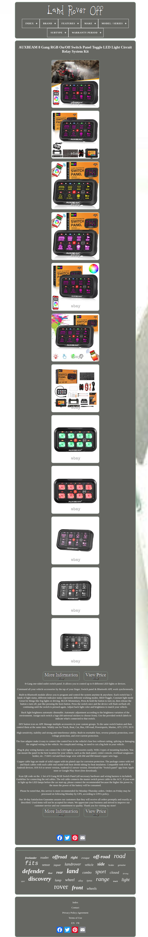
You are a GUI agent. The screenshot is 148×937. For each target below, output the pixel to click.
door (50, 873)
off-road (101, 856)
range (102, 879)
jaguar (57, 865)
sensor (46, 864)
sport (100, 871)
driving (125, 874)
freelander (31, 858)
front (77, 887)
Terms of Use (75, 917)
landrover (73, 864)
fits (31, 863)
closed (114, 872)
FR (78, 923)
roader (44, 857)
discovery (39, 878)
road (119, 856)
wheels (92, 888)
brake (111, 865)
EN (72, 923)
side (101, 863)
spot (23, 881)
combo (87, 872)
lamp (58, 880)
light (125, 879)
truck (115, 881)
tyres (89, 880)
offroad (59, 856)
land (73, 870)
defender (33, 871)
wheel (70, 879)
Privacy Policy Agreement (75, 912)
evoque (85, 857)
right (74, 857)
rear (59, 872)
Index (75, 902)
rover (61, 886)
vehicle (89, 864)
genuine (122, 865)
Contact (75, 907)
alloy (80, 880)
